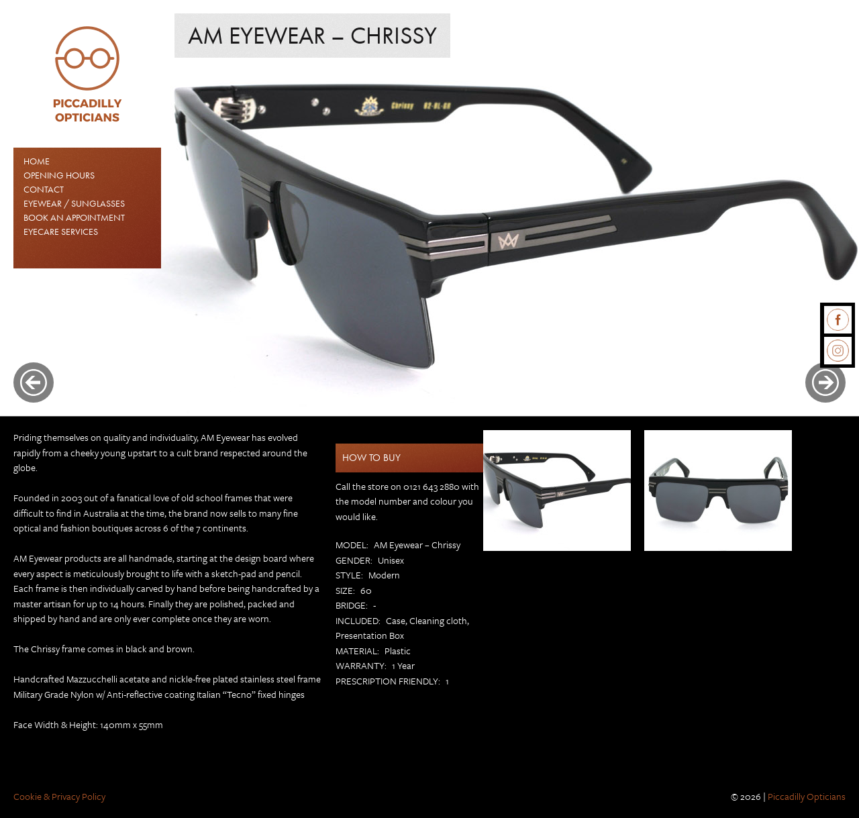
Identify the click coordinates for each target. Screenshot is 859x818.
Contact (43, 189)
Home (36, 161)
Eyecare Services (60, 231)
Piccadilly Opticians (807, 796)
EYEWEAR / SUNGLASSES (74, 203)
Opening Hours (59, 175)
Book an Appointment (74, 217)
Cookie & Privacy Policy (59, 796)
